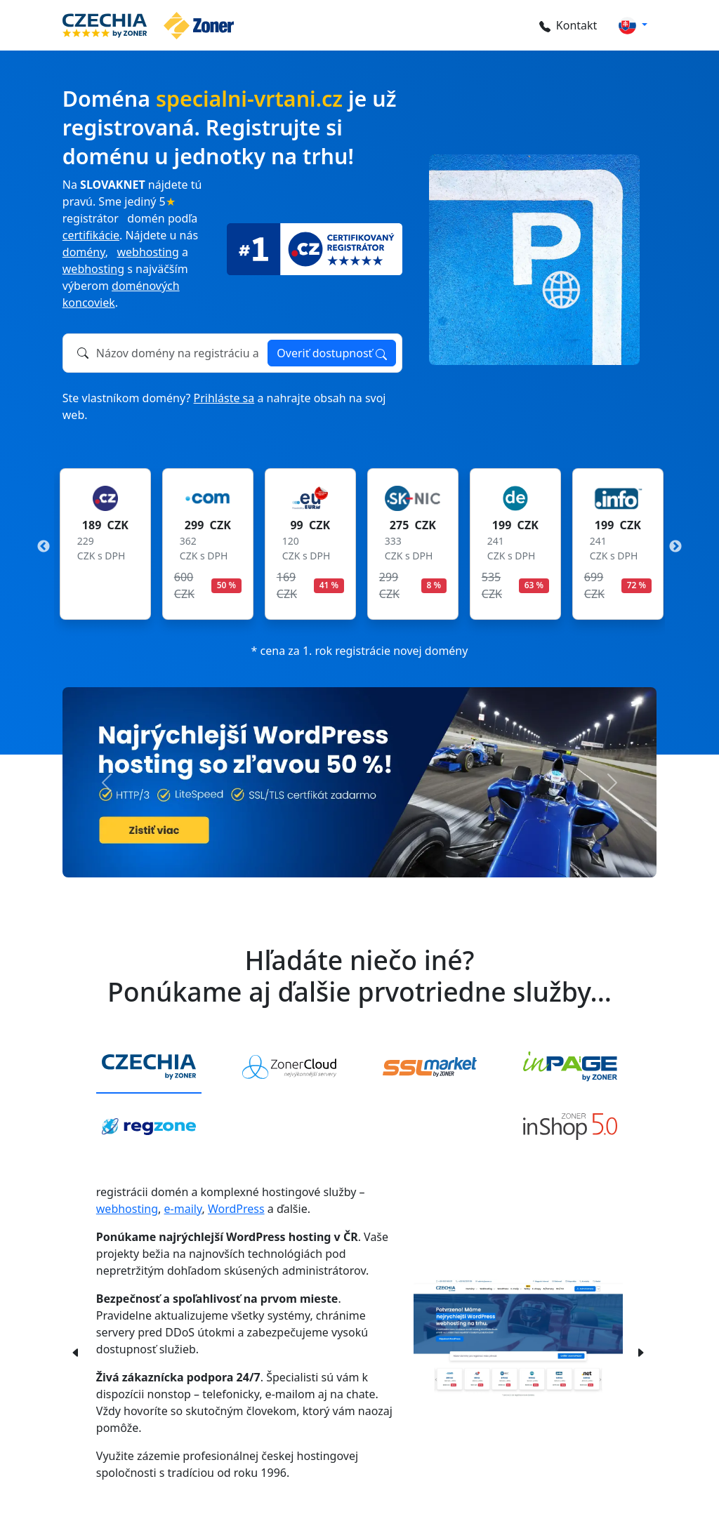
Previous (44, 547)
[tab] (149, 1068)
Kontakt (566, 25)
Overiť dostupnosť (331, 353)
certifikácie (90, 235)
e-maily (183, 1208)
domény (83, 252)
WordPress (236, 1208)
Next (675, 547)
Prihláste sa (224, 398)
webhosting (148, 252)
